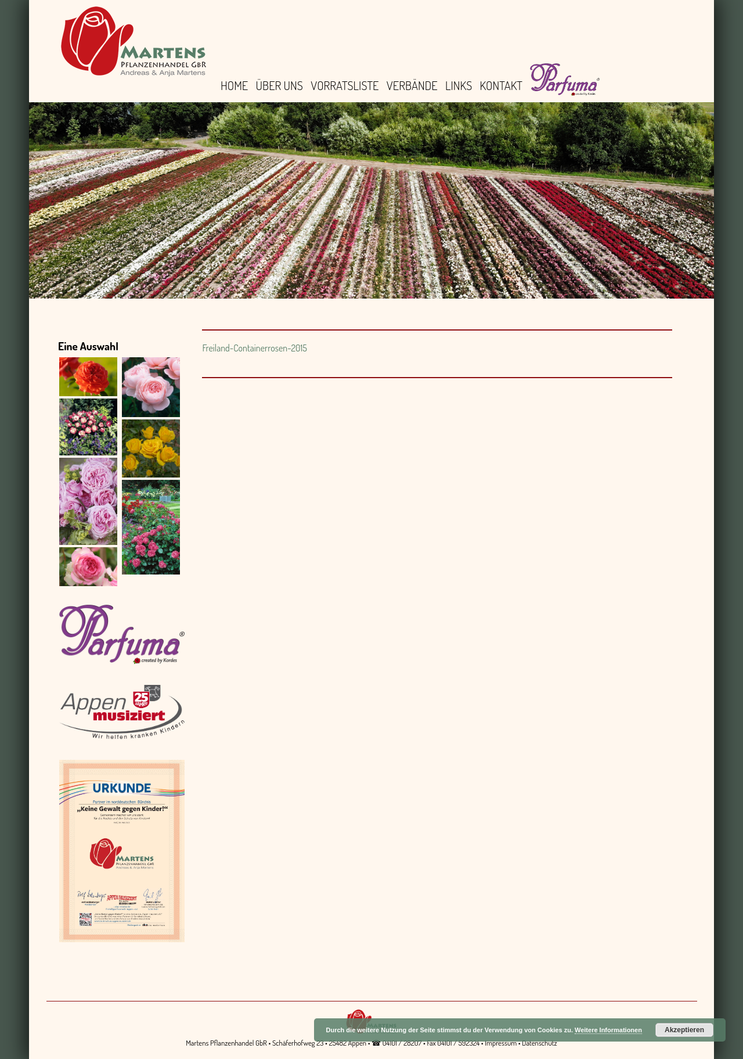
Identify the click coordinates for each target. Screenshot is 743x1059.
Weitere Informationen (608, 1029)
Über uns (279, 85)
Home (234, 85)
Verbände (412, 85)
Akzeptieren (684, 1030)
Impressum (501, 1042)
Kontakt (501, 85)
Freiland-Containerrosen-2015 (254, 348)
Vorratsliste (344, 85)
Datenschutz (539, 1042)
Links (458, 85)
